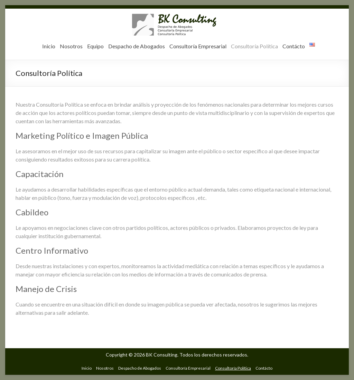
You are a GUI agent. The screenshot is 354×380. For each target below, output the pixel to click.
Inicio (48, 46)
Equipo (95, 46)
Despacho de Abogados (136, 46)
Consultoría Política (254, 46)
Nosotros (71, 46)
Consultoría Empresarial (197, 46)
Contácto (293, 46)
